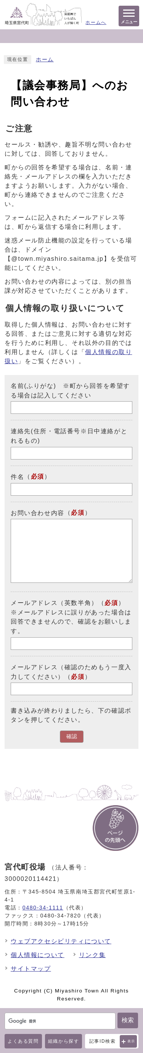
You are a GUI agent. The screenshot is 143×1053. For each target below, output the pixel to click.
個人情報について (37, 955)
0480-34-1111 (42, 908)
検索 (128, 1020)
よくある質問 (23, 1041)
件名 (17, 477)
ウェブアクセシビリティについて (61, 941)
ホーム (45, 59)
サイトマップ (31, 968)
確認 (71, 736)
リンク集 (92, 955)
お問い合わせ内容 (37, 512)
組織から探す (63, 1041)
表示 (131, 1041)
